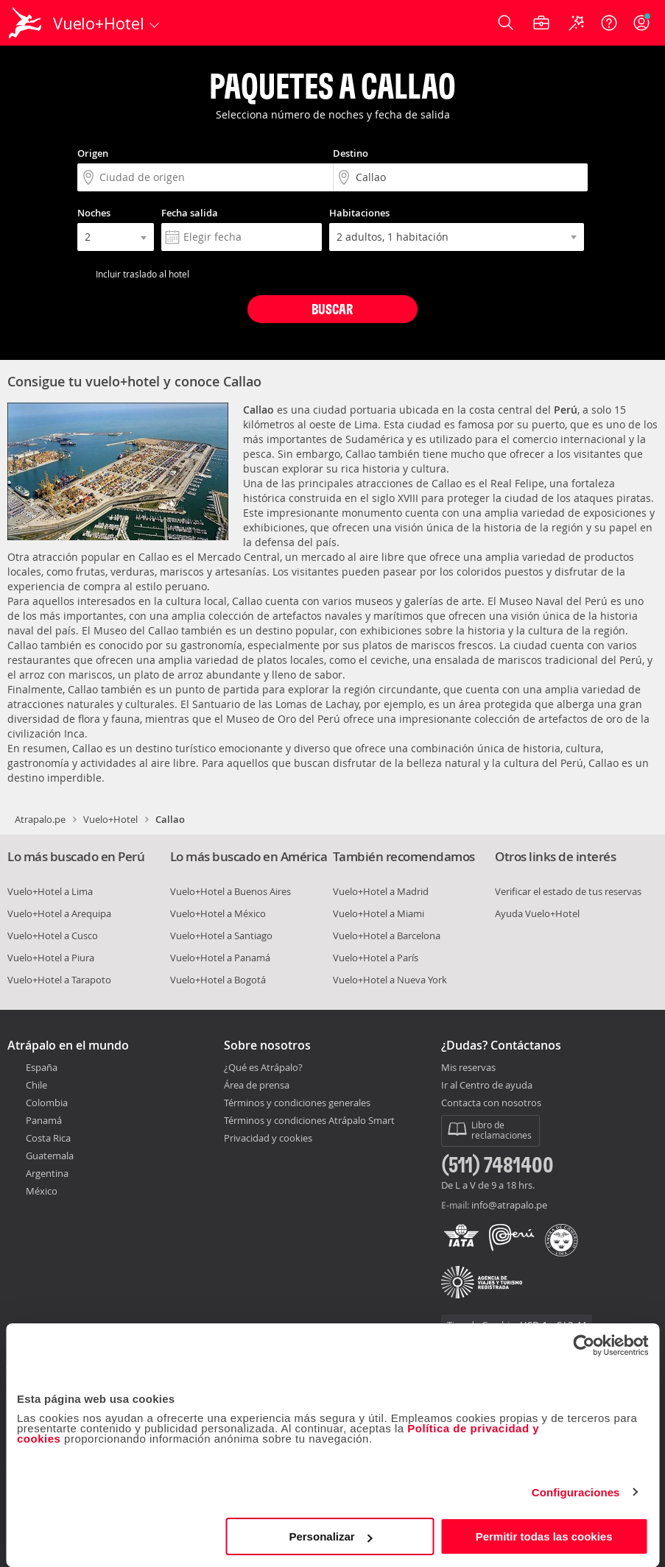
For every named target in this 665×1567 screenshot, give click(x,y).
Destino (350, 153)
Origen (92, 153)
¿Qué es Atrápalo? (263, 1067)
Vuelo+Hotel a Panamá (220, 957)
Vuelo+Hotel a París (375, 957)
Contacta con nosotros (491, 1103)
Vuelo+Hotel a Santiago (221, 935)
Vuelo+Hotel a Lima (50, 891)
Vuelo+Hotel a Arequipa (59, 913)
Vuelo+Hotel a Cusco (52, 935)
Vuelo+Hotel (110, 819)
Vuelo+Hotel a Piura (50, 957)
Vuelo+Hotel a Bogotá (218, 979)
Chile (36, 1085)
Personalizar (330, 1536)
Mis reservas (468, 1068)
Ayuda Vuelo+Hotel (537, 913)
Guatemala (50, 1155)
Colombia (47, 1102)
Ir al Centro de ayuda (486, 1086)
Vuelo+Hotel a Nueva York (390, 979)
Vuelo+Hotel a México (218, 913)
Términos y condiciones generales (297, 1102)
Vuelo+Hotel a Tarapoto (59, 979)
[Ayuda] (609, 23)
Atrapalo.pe (40, 819)
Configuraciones (576, 1492)
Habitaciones (359, 212)
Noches (93, 212)
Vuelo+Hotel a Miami (378, 913)
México (41, 1191)
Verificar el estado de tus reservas (568, 891)
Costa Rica (48, 1138)
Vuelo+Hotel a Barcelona (386, 935)
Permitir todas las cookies (544, 1536)
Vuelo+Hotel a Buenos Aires (230, 891)
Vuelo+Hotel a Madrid (381, 891)
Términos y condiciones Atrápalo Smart (309, 1120)
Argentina (47, 1173)
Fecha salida (189, 212)
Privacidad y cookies (268, 1138)
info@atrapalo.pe (509, 1204)
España (41, 1067)
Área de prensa (256, 1085)
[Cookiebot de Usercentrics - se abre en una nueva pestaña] (583, 1345)
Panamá (44, 1120)
